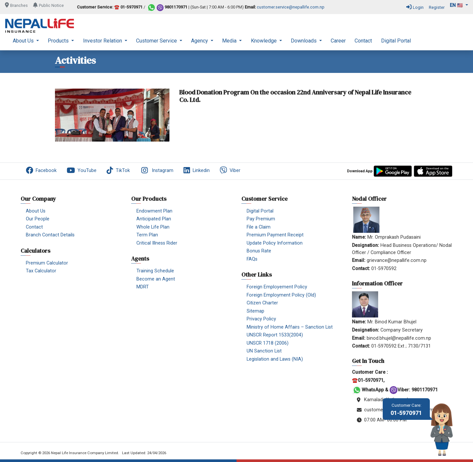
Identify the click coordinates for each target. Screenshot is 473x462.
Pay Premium (261, 219)
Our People (37, 219)
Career (338, 41)
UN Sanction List (264, 351)
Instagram (156, 170)
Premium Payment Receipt (275, 235)
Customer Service (157, 41)
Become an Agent (155, 279)
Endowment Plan (154, 211)
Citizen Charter (262, 303)
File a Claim (259, 227)
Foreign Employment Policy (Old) (281, 295)
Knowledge (264, 41)
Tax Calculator (41, 271)
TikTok (118, 170)
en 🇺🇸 (457, 5)
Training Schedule (155, 271)
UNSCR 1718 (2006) (268, 343)
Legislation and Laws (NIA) (275, 359)
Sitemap (255, 311)
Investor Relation (103, 41)
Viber (230, 170)
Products (59, 41)
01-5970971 (406, 409)
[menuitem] (26, 40)
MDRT (142, 287)
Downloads (304, 41)
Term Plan (147, 235)
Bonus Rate (259, 251)
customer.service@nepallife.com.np (290, 7)
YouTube (81, 170)
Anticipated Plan (153, 219)
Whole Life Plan (152, 227)
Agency (200, 41)
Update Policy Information (275, 243)
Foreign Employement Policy (277, 287)
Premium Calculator (47, 263)
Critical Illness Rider (156, 243)
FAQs (252, 259)
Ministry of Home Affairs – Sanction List (290, 327)
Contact (363, 41)
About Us (24, 41)
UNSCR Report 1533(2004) (275, 335)
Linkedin (197, 170)
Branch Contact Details (50, 235)
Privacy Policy (261, 319)
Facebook (41, 170)
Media (230, 41)
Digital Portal (396, 41)
